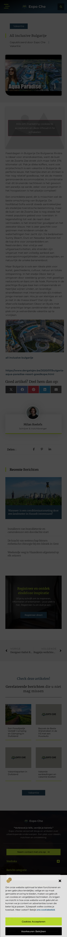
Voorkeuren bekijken (33, 931)
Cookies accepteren (33, 921)
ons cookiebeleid (46, 909)
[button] (60, 881)
